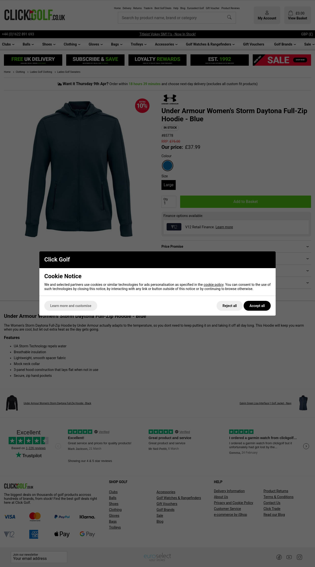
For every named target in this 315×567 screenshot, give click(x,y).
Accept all (257, 306)
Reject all (229, 306)
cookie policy (213, 285)
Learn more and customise (70, 306)
